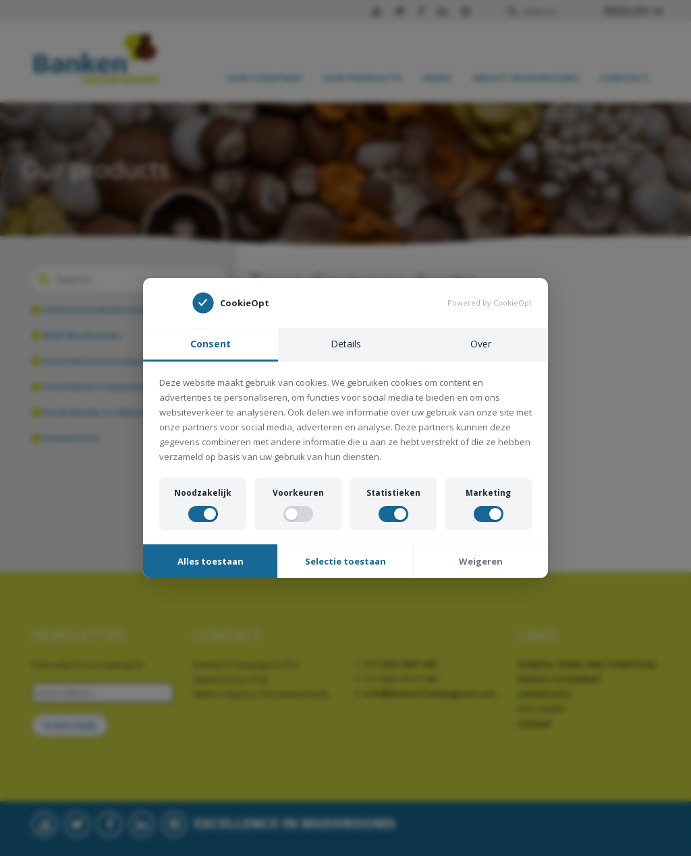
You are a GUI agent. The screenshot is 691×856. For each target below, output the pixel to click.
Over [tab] (480, 343)
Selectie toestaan (345, 561)
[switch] (203, 514)
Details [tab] (346, 343)
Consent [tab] (210, 343)
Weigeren (481, 561)
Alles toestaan (210, 561)
